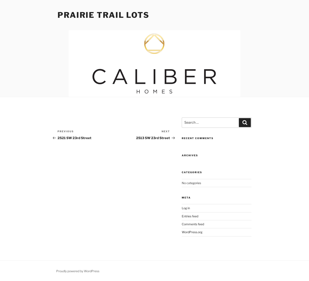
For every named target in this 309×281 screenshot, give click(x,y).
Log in (186, 208)
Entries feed (190, 216)
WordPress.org (192, 232)
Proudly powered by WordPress (77, 271)
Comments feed (193, 224)
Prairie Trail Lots (103, 15)
